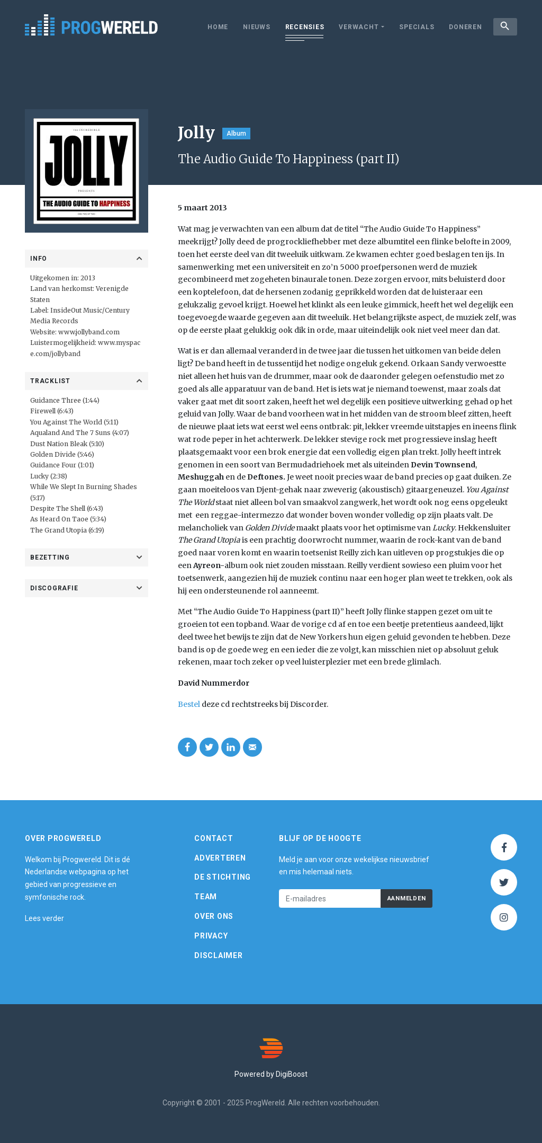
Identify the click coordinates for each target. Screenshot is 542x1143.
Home (216, 27)
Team (205, 896)
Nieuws (255, 27)
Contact (213, 838)
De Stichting (222, 877)
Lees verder (44, 918)
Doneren (463, 27)
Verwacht (357, 27)
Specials (415, 27)
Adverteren (220, 858)
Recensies (302, 27)
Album (236, 133)
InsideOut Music (76, 310)
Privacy (211, 936)
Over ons (213, 916)
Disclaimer (218, 955)
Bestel (189, 704)
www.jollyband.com (89, 332)
